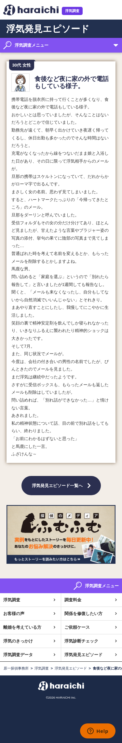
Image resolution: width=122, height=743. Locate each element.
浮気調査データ (18, 654)
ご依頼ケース (77, 627)
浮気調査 (72, 11)
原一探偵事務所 (16, 668)
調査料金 (72, 599)
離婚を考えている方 (22, 627)
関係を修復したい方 (83, 613)
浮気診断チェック (81, 641)
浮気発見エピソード (83, 654)
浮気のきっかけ (18, 641)
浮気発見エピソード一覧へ (57, 485)
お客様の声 (13, 613)
